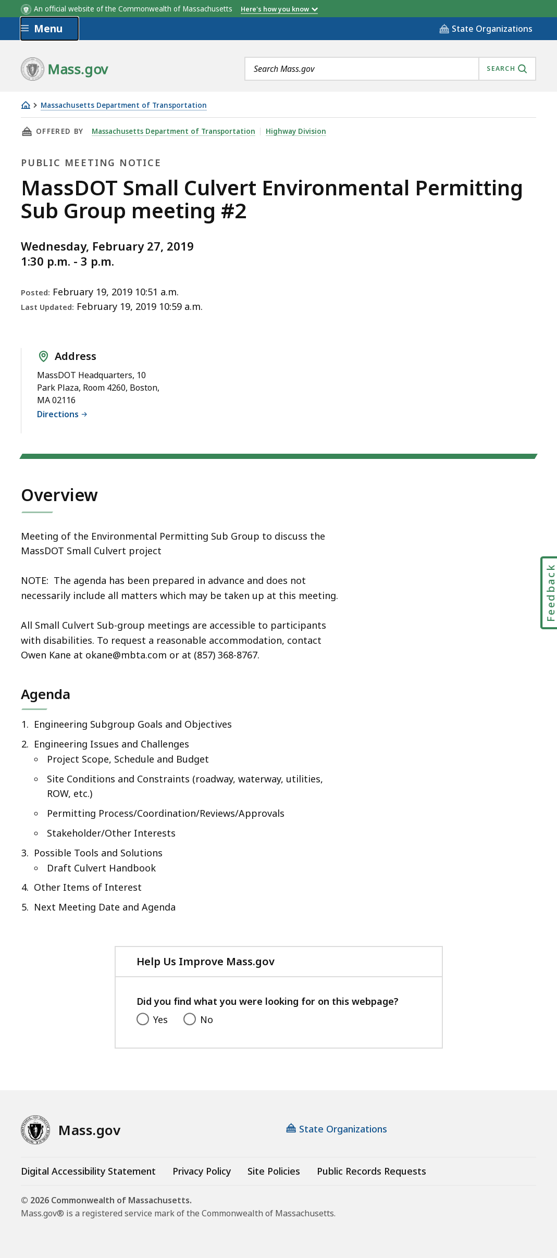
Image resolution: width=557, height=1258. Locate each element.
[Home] (25, 105)
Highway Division (298, 131)
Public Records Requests (371, 1171)
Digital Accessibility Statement (88, 1171)
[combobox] (390, 69)
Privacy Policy (201, 1171)
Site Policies (273, 1171)
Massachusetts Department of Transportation (124, 105)
